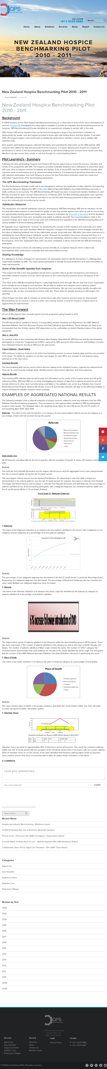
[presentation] (23, 793)
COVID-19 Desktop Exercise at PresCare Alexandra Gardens (28, 830)
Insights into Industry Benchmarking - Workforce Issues (26, 824)
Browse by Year (10, 902)
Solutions (49, 26)
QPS (30, 128)
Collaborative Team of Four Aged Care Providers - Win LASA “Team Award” (35, 847)
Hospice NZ (15, 125)
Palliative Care (8, 883)
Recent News (9, 818)
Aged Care (7, 866)
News (75, 26)
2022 (4, 913)
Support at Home (9, 877)
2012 (4, 965)
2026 (4, 908)
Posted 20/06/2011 (10, 97)
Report (85, 26)
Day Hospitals (8, 872)
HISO (45, 189)
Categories (8, 860)
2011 (4, 971)
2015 (4, 948)
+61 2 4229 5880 (71, 21)
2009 (4, 983)
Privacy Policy (56, 1042)
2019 (4, 925)
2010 (4, 977)
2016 (4, 942)
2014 (4, 954)
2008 (4, 988)
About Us (33, 1042)
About (37, 26)
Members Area (35, 1050)
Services (63, 26)
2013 (4, 960)
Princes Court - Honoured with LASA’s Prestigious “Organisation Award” (33, 836)
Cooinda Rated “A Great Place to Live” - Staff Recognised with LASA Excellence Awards (40, 841)
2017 (4, 937)
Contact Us (99, 26)
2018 (4, 931)
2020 (4, 919)
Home (27, 26)
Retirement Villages (10, 889)
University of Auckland (78, 214)
